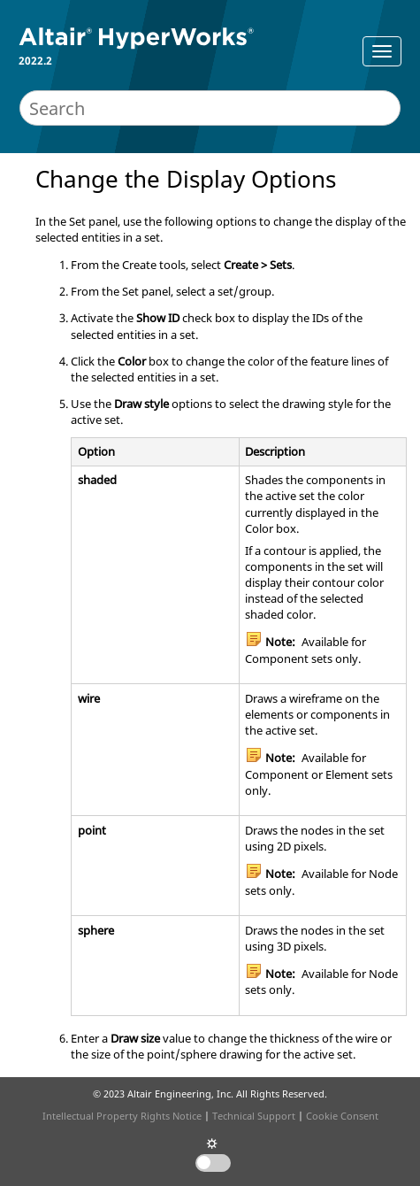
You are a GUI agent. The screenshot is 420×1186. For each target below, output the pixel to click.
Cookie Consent (342, 1115)
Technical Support (253, 1115)
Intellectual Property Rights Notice (122, 1115)
